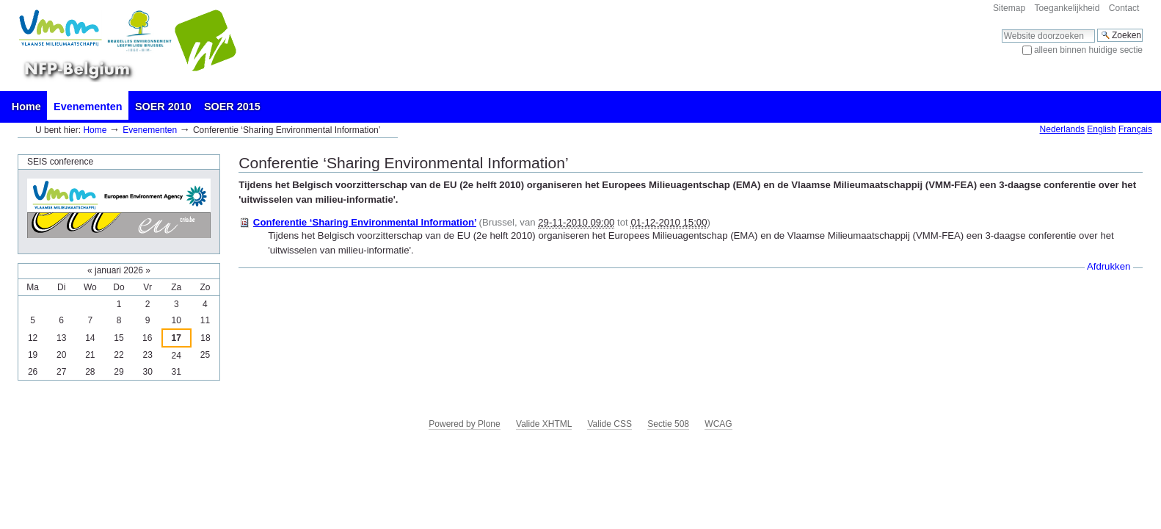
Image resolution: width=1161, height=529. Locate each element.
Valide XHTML (544, 424)
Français (1135, 129)
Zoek (1001, 28)
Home (26, 106)
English (1101, 129)
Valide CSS (609, 424)
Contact (1124, 8)
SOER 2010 (163, 106)
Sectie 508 (668, 424)
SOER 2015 (232, 106)
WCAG (718, 424)
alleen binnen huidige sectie (1088, 50)
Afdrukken (1108, 266)
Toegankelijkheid (1067, 8)
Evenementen (88, 106)
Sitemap (1009, 8)
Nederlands (1062, 129)
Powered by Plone (464, 424)
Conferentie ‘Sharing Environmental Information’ (364, 222)
